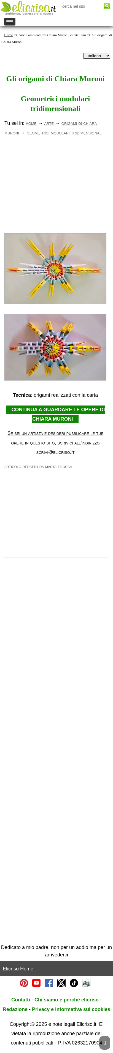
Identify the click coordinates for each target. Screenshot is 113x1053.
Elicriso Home (18, 969)
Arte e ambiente (29, 35)
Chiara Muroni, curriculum (66, 35)
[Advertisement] (55, 188)
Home (8, 35)
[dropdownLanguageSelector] (97, 56)
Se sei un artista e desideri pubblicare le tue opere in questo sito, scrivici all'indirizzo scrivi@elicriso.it (55, 442)
